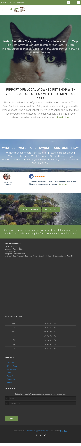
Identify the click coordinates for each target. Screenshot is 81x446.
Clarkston (65, 159)
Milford (75, 159)
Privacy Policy (32, 434)
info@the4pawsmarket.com (15, 257)
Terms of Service (44, 434)
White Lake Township (46, 159)
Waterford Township (19, 156)
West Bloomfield (40, 156)
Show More (63, 184)
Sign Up (11, 421)
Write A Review (50, 209)
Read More (63, 117)
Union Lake (43, 162)
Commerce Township (22, 159)
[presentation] (17, 413)
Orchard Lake (57, 156)
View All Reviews (30, 209)
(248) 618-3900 (10, 255)
